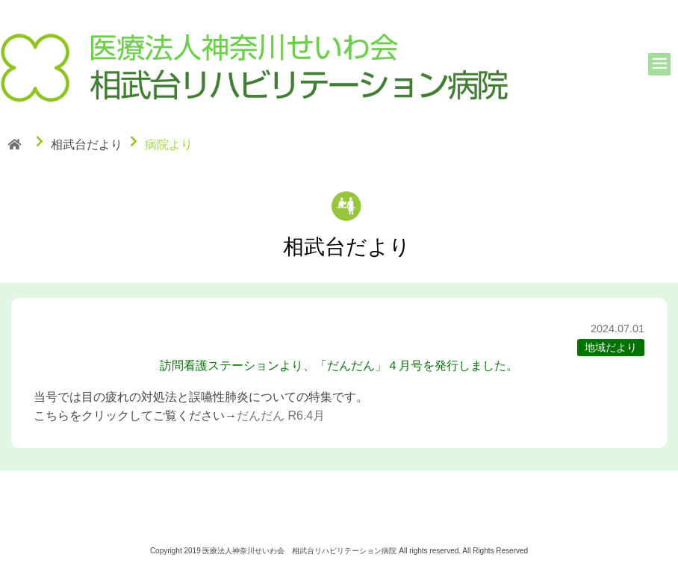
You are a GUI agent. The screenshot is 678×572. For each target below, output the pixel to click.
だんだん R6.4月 (281, 415)
